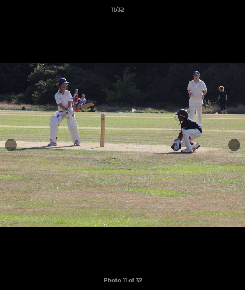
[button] (216, 11)
